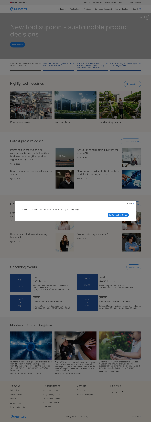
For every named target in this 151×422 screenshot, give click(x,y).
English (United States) (118, 215)
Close (130, 203)
